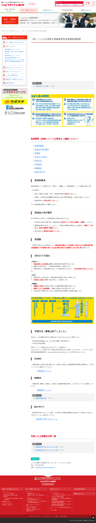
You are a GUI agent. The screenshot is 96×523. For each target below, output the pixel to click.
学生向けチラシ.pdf (41, 86)
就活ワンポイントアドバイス (13, 67)
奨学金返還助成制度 (79, 489)
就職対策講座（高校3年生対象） (10, 495)
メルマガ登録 (53, 510)
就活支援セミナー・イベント (13, 55)
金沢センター (59, 5)
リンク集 (56, 516)
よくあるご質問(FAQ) (11, 75)
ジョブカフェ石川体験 (8, 493)
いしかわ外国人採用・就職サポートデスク (61, 495)
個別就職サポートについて (12, 49)
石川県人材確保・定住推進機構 (81, 520)
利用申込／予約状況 (7, 504)
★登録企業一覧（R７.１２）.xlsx (46, 450)
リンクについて (47, 516)
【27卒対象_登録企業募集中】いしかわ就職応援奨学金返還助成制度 (61, 502)
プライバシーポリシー (35, 516)
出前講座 (5, 496)
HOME (32, 4)
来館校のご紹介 (5, 501)
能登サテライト (78, 5)
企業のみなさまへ (55, 489)
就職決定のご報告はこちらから (14, 79)
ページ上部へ (93, 517)
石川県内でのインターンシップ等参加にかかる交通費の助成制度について (14, 61)
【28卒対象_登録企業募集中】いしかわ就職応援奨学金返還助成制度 (61, 504)
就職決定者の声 (9, 83)
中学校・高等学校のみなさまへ (10, 489)
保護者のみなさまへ (79, 493)
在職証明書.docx (40, 398)
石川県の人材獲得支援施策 (57, 496)
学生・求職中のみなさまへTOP (14, 42)
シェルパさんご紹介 (7, 503)
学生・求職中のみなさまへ (13, 31)
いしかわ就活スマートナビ (57, 493)
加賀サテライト (69, 5)
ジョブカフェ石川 (13, 4)
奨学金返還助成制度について (13, 57)
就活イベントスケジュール (13, 71)
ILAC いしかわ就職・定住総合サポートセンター (48, 478)
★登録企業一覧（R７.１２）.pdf (46, 447)
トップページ (48, 484)
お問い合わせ (87, 4)
